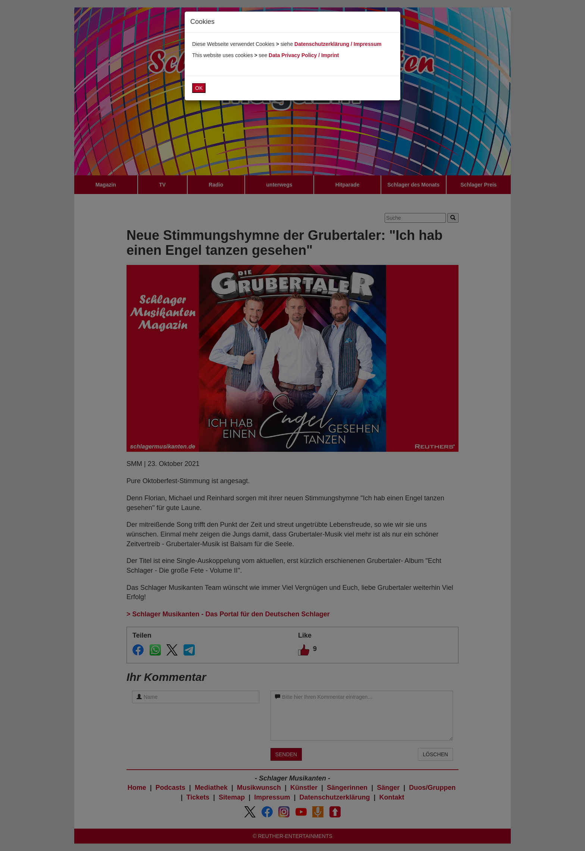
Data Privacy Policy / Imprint (304, 55)
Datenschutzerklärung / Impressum (337, 44)
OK (199, 88)
